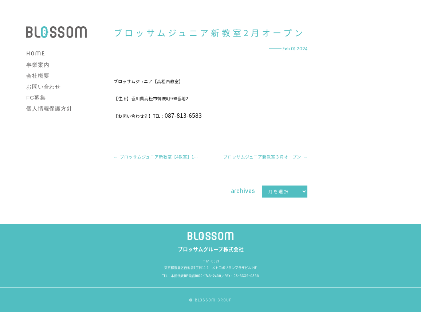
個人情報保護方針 (49, 108)
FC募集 (36, 97)
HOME (35, 53)
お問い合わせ (43, 86)
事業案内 (37, 65)
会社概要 (37, 76)
